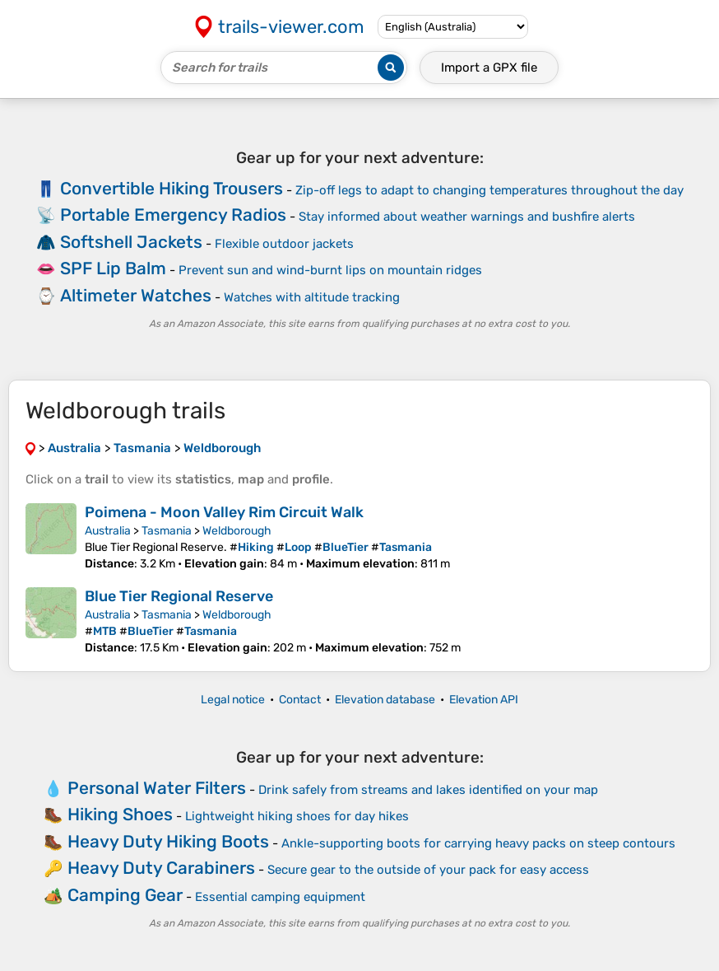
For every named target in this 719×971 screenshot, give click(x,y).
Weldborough (236, 531)
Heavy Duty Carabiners (161, 867)
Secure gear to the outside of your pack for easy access (428, 869)
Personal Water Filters (156, 787)
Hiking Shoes (120, 814)
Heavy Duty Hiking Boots (168, 841)
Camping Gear (125, 895)
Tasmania (166, 531)
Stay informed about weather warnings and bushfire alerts (467, 216)
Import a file (489, 67)
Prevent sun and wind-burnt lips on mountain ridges (330, 270)
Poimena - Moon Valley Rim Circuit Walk (224, 512)
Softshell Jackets (131, 241)
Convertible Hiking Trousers (171, 188)
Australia (108, 531)
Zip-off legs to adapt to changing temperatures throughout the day (489, 190)
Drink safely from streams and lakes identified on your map (428, 789)
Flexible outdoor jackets (284, 243)
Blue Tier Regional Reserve (179, 596)
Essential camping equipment (280, 896)
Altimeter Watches (135, 295)
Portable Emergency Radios (173, 214)
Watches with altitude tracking (312, 297)
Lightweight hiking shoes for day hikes (297, 816)
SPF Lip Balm (113, 268)
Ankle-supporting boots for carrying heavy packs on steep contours (478, 843)
